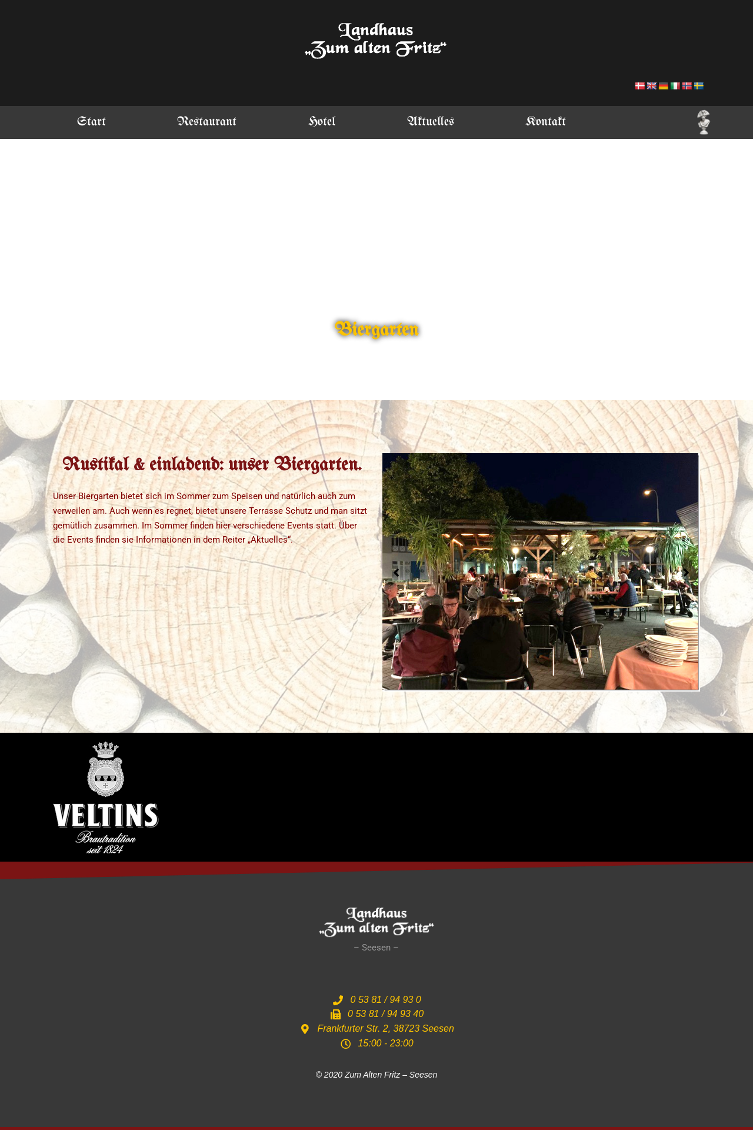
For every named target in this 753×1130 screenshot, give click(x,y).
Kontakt (545, 122)
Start (91, 122)
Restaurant (206, 122)
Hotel (321, 122)
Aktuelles (430, 122)
